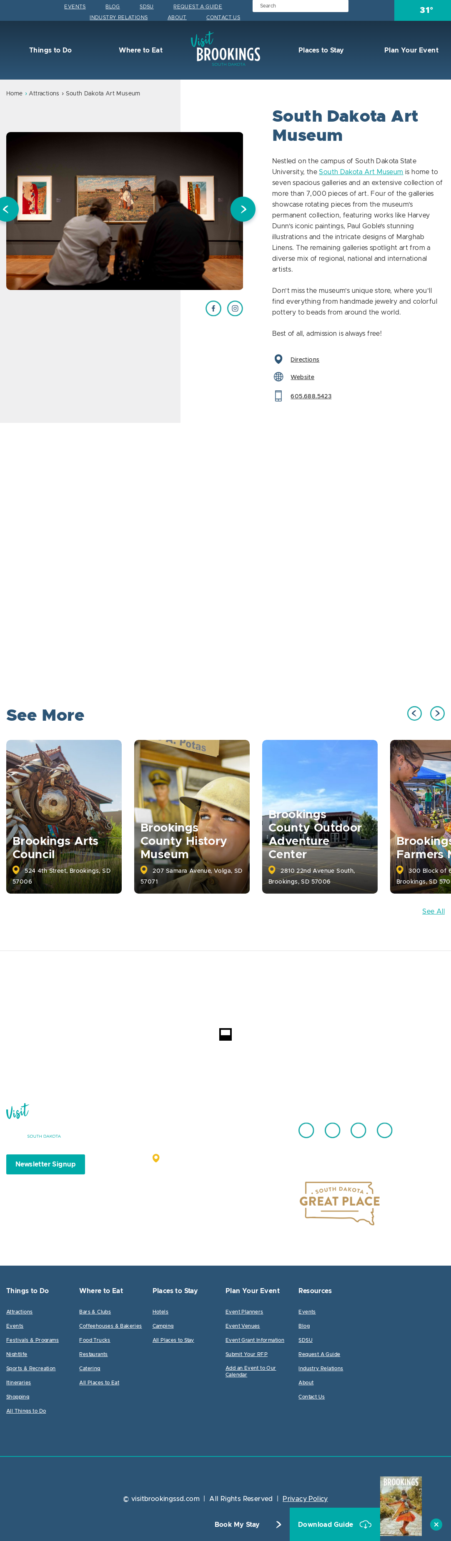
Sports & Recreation (31, 1368)
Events (74, 6)
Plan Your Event (410, 50)
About (177, 17)
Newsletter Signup (45, 1164)
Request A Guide (197, 6)
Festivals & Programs (32, 1340)
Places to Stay (320, 50)
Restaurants (93, 1354)
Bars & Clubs (95, 1311)
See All (433, 911)
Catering (89, 1368)
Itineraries (18, 1382)
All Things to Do (26, 1411)
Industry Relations (119, 17)
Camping (163, 1326)
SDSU (147, 6)
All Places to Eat (99, 1382)
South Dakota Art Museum (361, 172)
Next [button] (243, 211)
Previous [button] (414, 713)
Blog (112, 6)
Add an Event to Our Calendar (251, 1371)
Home (14, 94)
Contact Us (223, 17)
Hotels (160, 1311)
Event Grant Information (255, 1340)
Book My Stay (237, 1524)
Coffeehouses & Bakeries (110, 1326)
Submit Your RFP (247, 1354)
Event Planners (244, 1311)
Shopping (17, 1396)
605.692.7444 (246, 1126)
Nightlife (17, 1354)
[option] (124, 211)
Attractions (44, 94)
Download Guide (326, 1524)
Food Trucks (94, 1340)
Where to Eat (140, 50)
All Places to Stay (173, 1340)
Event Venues (243, 1326)
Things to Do (50, 50)
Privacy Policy (305, 1499)
